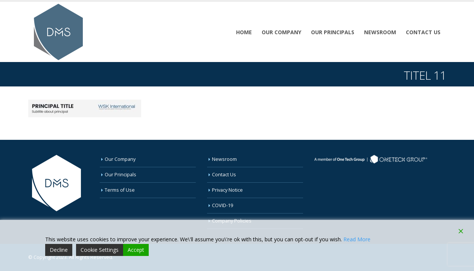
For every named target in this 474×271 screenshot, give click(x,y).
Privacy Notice (227, 190)
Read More (356, 239)
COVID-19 (222, 205)
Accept (136, 249)
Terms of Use (120, 190)
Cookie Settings (100, 249)
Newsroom (380, 32)
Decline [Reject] (59, 249)
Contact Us (423, 32)
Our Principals (332, 32)
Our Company (281, 32)
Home (244, 32)
